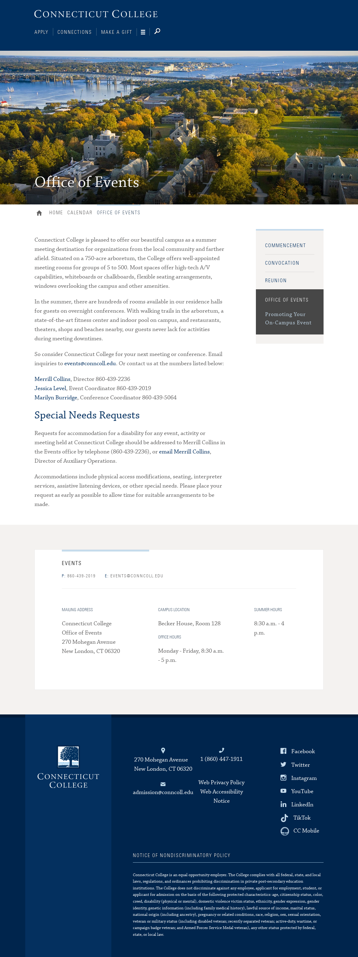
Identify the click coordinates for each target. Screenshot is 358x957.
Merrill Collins (52, 379)
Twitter (300, 765)
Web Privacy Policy (221, 782)
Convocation (282, 263)
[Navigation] (145, 32)
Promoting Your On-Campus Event (288, 318)
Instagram (304, 778)
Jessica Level (50, 388)
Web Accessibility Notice (221, 796)
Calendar (80, 212)
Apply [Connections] (41, 32)
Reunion (276, 280)
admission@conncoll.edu (163, 792)
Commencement (285, 245)
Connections (75, 32)
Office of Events (287, 300)
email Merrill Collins (184, 452)
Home (40, 213)
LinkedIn (302, 805)
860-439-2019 (79, 576)
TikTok (302, 818)
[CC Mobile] (299, 831)
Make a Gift (116, 32)
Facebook (303, 751)
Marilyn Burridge (55, 397)
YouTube (302, 791)
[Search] (162, 32)
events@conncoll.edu (90, 363)
